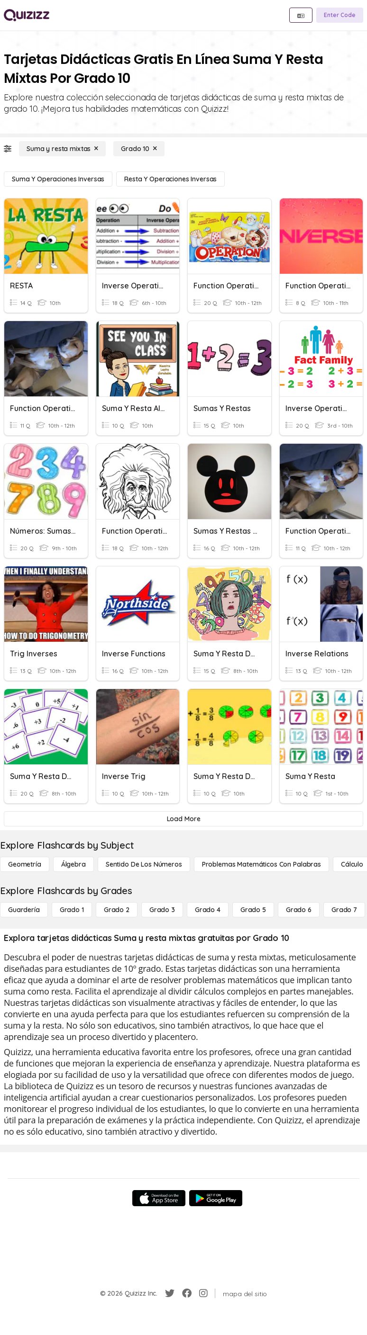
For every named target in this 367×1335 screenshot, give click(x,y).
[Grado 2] (117, 909)
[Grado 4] (208, 909)
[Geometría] (24, 864)
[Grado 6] (299, 909)
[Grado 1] (72, 909)
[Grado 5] (253, 909)
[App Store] (158, 1198)
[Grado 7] (344, 909)
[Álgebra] (73, 864)
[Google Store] (215, 1198)
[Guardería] (24, 909)
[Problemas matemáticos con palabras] (261, 864)
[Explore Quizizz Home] (26, 15)
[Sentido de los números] (144, 864)
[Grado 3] (162, 909)
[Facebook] (187, 1293)
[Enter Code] (339, 15)
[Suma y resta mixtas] (62, 148)
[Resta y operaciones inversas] (170, 179)
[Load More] (183, 818)
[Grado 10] (139, 148)
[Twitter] (169, 1293)
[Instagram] (203, 1293)
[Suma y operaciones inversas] (58, 179)
